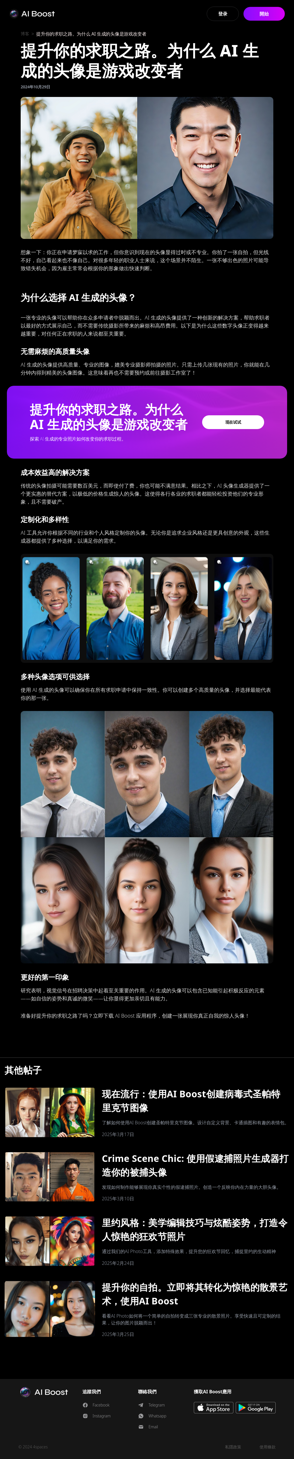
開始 (264, 14)
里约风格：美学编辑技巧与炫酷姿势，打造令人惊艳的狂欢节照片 (194, 1229)
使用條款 (268, 1447)
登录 (222, 14)
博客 (25, 34)
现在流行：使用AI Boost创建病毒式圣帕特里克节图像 (191, 1101)
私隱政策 (233, 1447)
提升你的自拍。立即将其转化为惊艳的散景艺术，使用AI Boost (194, 1294)
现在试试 (233, 422)
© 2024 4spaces (33, 1447)
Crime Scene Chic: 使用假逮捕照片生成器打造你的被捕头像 (195, 1165)
